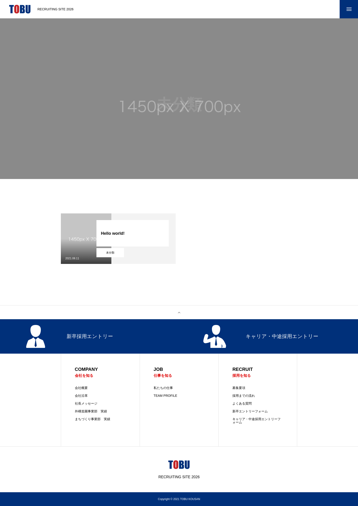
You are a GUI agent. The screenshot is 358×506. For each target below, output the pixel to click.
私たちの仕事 (163, 387)
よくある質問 (242, 403)
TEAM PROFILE (165, 395)
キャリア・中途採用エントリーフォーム (256, 420)
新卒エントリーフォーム (250, 411)
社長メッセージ (86, 403)
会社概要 (81, 387)
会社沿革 (81, 395)
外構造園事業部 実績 (91, 411)
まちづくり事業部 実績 (92, 419)
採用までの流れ (243, 395)
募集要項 (238, 387)
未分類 (110, 252)
